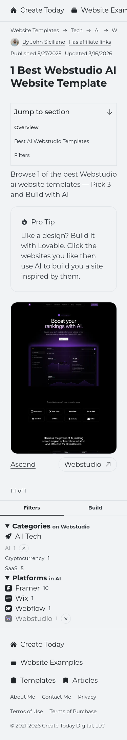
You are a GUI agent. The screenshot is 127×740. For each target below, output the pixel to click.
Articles (80, 680)
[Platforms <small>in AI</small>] (63, 578)
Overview (26, 127)
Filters (22, 155)
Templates (33, 680)
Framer (26, 588)
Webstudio (87, 464)
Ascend (23, 464)
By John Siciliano (43, 42)
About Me (22, 697)
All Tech (23, 536)
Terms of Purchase (73, 711)
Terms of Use (26, 711)
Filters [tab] (31, 507)
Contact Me (56, 697)
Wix (19, 598)
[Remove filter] (24, 548)
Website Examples (46, 662)
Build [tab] (95, 507)
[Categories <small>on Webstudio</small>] (63, 526)
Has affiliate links (90, 42)
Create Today (37, 10)
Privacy (87, 697)
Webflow (27, 608)
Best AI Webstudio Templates (51, 141)
